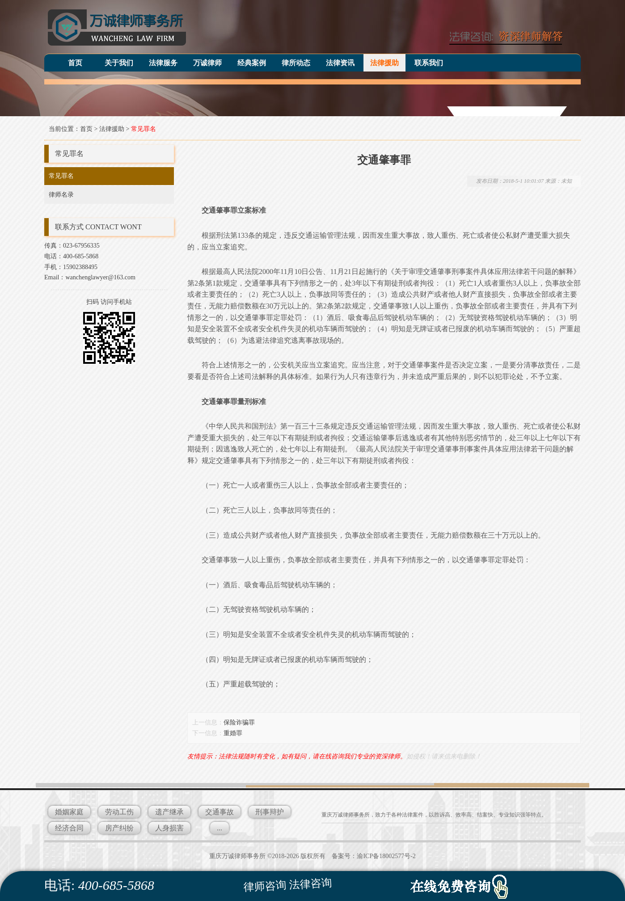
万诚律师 (207, 63)
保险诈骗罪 (239, 722)
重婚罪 (233, 733)
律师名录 (61, 194)
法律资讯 (340, 63)
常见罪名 (143, 129)
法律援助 (384, 63)
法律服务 (163, 63)
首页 (75, 63)
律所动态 (296, 63)
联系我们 (428, 63)
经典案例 (251, 63)
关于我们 (119, 63)
